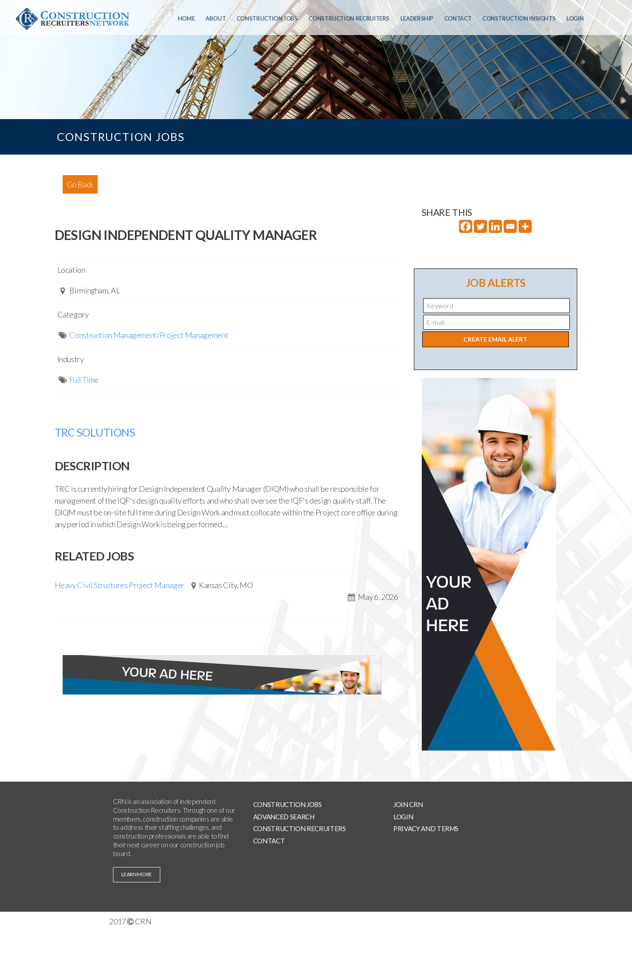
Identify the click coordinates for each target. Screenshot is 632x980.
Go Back (80, 184)
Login (574, 18)
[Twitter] (480, 226)
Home (186, 18)
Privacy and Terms (426, 828)
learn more (136, 874)
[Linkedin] (495, 226)
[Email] (510, 226)
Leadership (416, 18)
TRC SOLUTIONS (95, 432)
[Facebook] (465, 226)
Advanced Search (283, 817)
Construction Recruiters (348, 18)
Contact (457, 18)
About (215, 18)
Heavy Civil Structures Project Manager (119, 585)
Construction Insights (518, 18)
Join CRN (408, 804)
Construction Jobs (267, 18)
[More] (525, 226)
